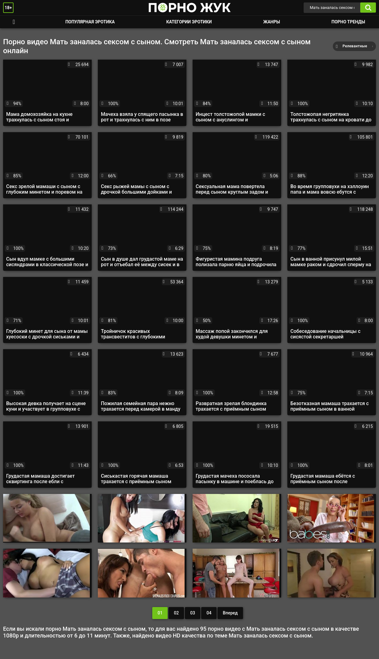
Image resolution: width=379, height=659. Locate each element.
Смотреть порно (14, 22)
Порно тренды (348, 21)
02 (176, 612)
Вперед (230, 612)
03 (192, 612)
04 (208, 612)
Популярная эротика (90, 21)
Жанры (271, 21)
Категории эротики (189, 21)
